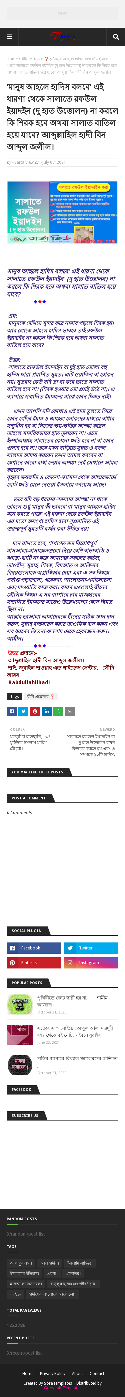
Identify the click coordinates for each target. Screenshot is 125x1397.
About (77, 1373)
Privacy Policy (52, 1373)
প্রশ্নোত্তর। (73, 1273)
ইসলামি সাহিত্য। (79, 1263)
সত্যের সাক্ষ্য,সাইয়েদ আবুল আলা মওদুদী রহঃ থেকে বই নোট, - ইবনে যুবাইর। (75, 1031)
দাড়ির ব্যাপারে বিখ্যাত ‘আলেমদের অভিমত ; (77, 1062)
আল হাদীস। (49, 1263)
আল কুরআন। (21, 1263)
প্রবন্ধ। (52, 1273)
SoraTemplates (58, 1383)
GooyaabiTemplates (62, 1388)
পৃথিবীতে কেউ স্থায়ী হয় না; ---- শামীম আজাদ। (72, 1001)
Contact (97, 1373)
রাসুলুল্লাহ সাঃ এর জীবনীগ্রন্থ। (73, 1284)
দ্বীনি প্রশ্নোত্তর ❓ (35, 59)
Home (12, 59)
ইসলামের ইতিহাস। (24, 1273)
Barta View (24, 162)
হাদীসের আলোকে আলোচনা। (52, 1294)
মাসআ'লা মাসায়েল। (26, 1284)
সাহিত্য (15, 1294)
